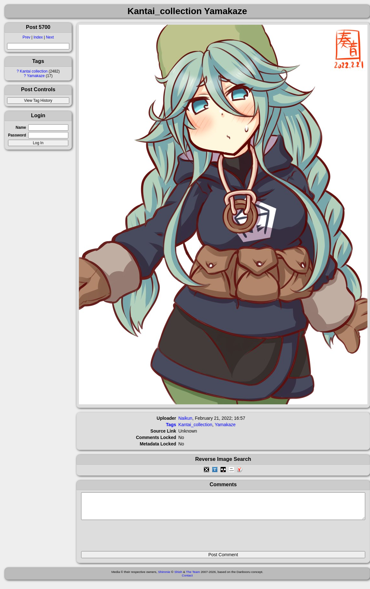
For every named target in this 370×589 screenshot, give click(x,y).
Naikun (185, 418)
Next (50, 37)
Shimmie (164, 576)
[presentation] (130, 538)
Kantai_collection (195, 424)
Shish (178, 576)
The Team (193, 576)
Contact (187, 580)
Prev (26, 37)
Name (21, 127)
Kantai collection (34, 71)
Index (38, 37)
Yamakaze (36, 76)
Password (17, 135)
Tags (171, 424)
